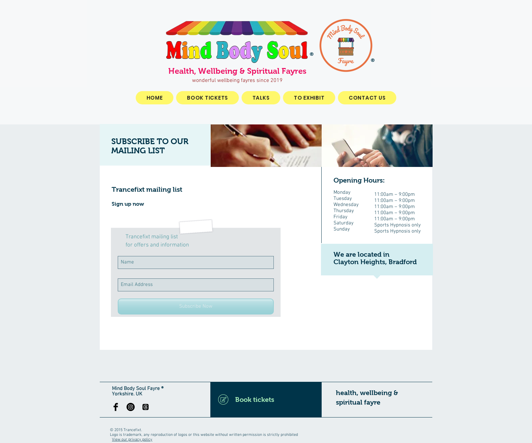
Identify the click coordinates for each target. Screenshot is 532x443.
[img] (266, 145)
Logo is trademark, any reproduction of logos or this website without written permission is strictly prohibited (204, 434)
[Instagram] (131, 407)
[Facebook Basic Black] (116, 407)
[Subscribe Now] (196, 306)
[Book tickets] (266, 399)
